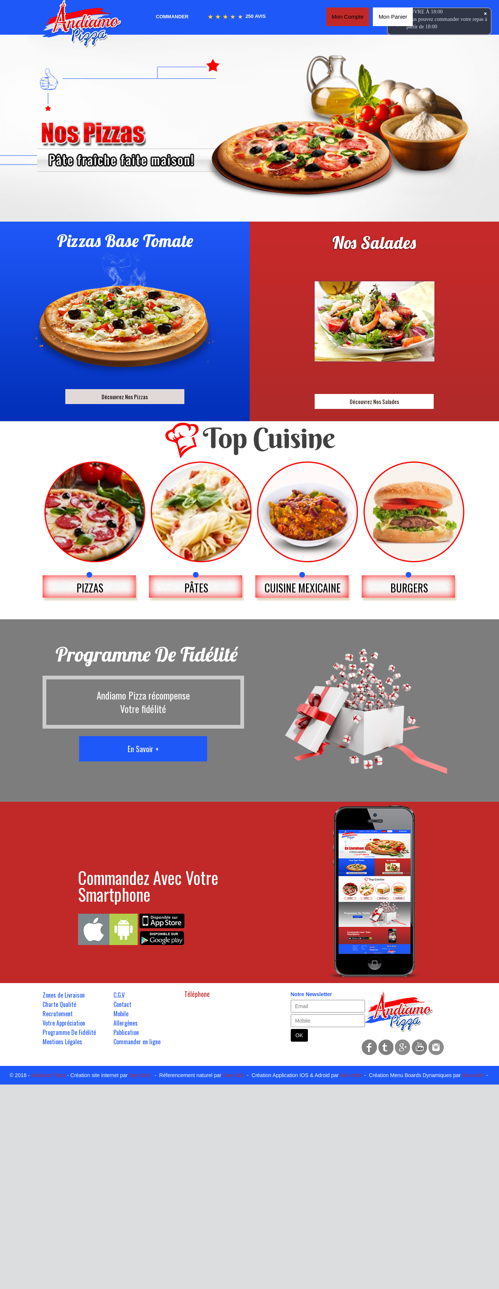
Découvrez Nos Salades (374, 401)
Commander (172, 16)
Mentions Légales (62, 1041)
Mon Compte (348, 16)
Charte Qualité (59, 1004)
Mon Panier (392, 16)
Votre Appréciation (64, 1023)
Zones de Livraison (64, 995)
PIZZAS (90, 587)
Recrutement (58, 1013)
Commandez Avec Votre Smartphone (148, 886)
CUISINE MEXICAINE (303, 587)
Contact (122, 1004)
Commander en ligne (136, 1041)
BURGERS (409, 587)
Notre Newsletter (311, 994)
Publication (126, 1032)
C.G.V (119, 995)
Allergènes (125, 1023)
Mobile (120, 1013)
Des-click (139, 1075)
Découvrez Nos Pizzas (125, 396)
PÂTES (196, 587)
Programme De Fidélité (69, 1032)
